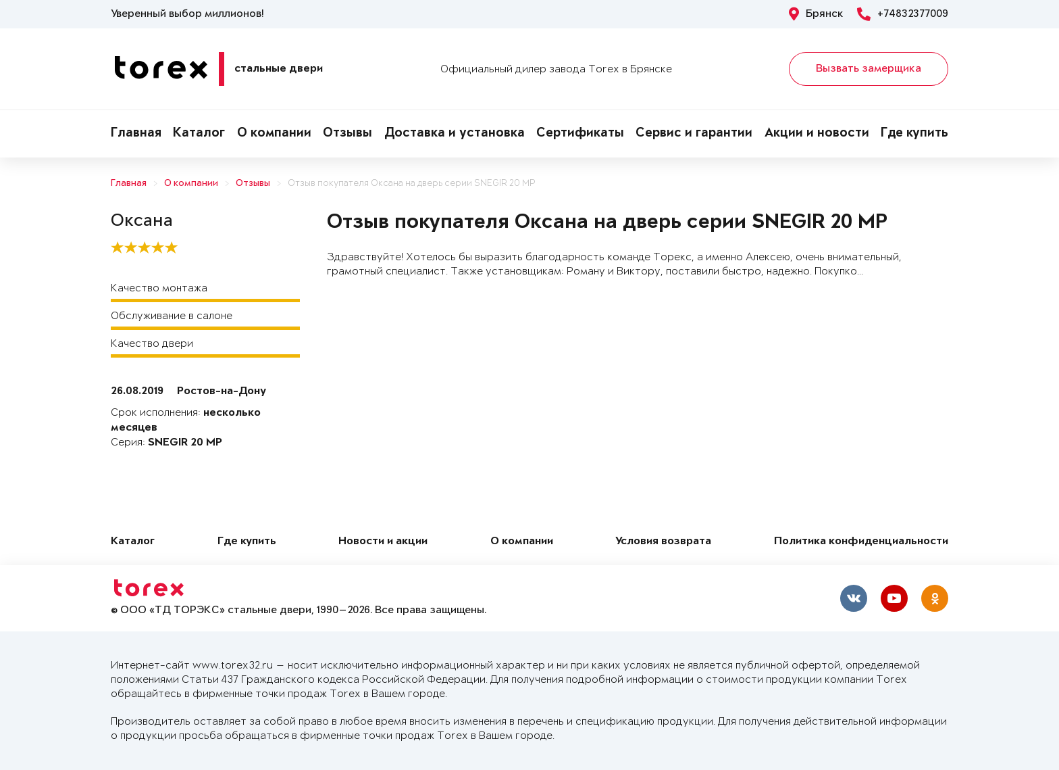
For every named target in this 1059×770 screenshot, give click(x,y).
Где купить (914, 134)
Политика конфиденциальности (861, 542)
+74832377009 (902, 14)
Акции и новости (817, 134)
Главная (136, 134)
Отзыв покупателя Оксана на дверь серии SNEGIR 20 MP (412, 183)
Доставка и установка (454, 134)
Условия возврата (663, 542)
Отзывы (347, 134)
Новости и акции (383, 542)
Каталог (199, 134)
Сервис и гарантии (694, 134)
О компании (274, 134)
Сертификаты (580, 134)
